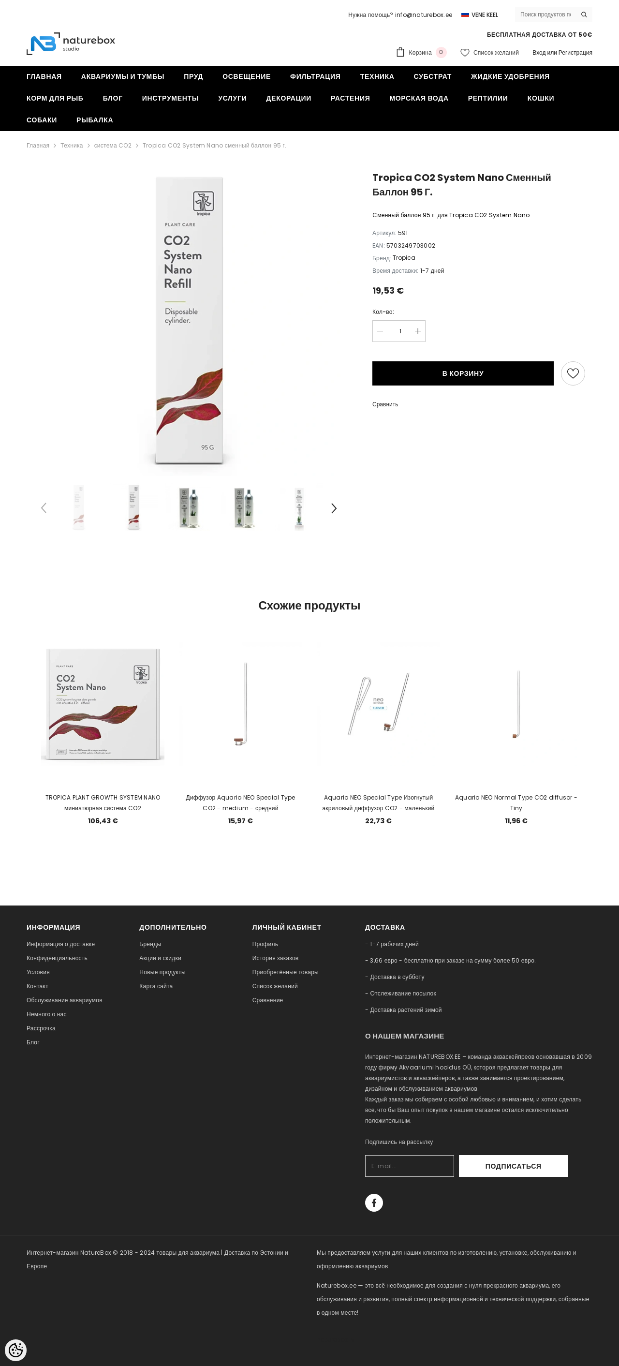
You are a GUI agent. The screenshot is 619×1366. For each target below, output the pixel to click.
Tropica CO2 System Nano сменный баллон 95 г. (214, 145)
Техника (71, 145)
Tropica (404, 257)
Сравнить (385, 404)
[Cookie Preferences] (16, 1350)
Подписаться (542, 1166)
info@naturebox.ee (423, 15)
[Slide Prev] (43, 510)
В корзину (463, 373)
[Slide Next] (333, 510)
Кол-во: (383, 312)
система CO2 (113, 145)
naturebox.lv (335, 1340)
